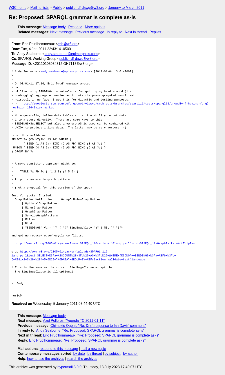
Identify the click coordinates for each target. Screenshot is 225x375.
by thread (94, 353)
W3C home (17, 7)
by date (79, 353)
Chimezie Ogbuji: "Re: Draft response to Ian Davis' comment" (98, 325)
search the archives (82, 358)
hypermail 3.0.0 (69, 367)
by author (130, 353)
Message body (54, 27)
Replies (155, 32)
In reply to (114, 32)
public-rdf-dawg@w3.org (85, 7)
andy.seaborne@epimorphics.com (71, 54)
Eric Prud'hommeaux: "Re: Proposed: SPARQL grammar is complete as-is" (101, 335)
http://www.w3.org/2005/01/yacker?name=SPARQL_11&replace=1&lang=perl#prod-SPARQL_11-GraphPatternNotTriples (105, 244)
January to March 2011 (126, 7)
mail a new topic (93, 349)
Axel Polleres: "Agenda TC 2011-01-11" (74, 320)
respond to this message (59, 349)
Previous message (89, 32)
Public (57, 7)
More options (95, 27)
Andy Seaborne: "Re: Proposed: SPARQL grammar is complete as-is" (90, 330)
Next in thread (136, 32)
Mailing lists (39, 7)
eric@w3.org (68, 44)
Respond (75, 27)
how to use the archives (45, 358)
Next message (61, 32)
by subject (112, 353)
